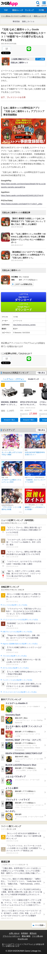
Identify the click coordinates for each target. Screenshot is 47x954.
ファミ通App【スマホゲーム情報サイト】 (16, 16)
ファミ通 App (9, 4)
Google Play (23, 307)
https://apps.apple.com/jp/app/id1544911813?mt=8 (22, 195)
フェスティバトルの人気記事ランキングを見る (17, 680)
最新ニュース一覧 (40, 16)
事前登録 (16, 21)
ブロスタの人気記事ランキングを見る (15, 656)
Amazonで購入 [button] (9, 420)
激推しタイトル (28, 21)
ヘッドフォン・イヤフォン (13, 379)
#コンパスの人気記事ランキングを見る (15, 605)
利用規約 (24, 933)
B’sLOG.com (23, 939)
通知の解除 (26, 936)
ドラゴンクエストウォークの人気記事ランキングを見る (20, 619)
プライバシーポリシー (11, 936)
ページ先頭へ (40, 925)
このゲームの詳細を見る (23, 284)
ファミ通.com (37, 936)
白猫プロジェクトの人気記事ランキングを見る (17, 631)
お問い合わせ (14, 933)
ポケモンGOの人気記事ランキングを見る (16, 668)
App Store (23, 297)
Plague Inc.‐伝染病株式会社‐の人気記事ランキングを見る (20, 643)
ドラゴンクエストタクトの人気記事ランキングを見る (19, 692)
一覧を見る (41, 373)
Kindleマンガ (33, 379)
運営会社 (33, 933)
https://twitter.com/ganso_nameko (24, 325)
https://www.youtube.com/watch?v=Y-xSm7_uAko (21, 204)
